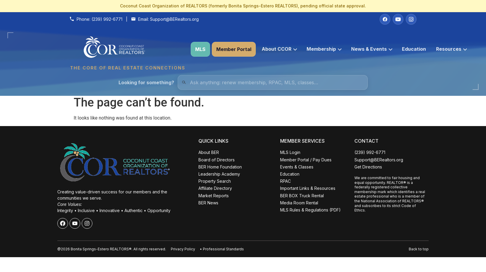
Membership (324, 49)
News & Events (371, 49)
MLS (200, 49)
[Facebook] (385, 19)
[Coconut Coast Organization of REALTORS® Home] (127, 49)
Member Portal (233, 49)
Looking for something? (146, 82)
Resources (451, 49)
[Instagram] (411, 19)
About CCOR (279, 49)
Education (414, 49)
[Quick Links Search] (273, 82)
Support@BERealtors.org (174, 19)
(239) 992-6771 (106, 19)
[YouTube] (398, 19)
